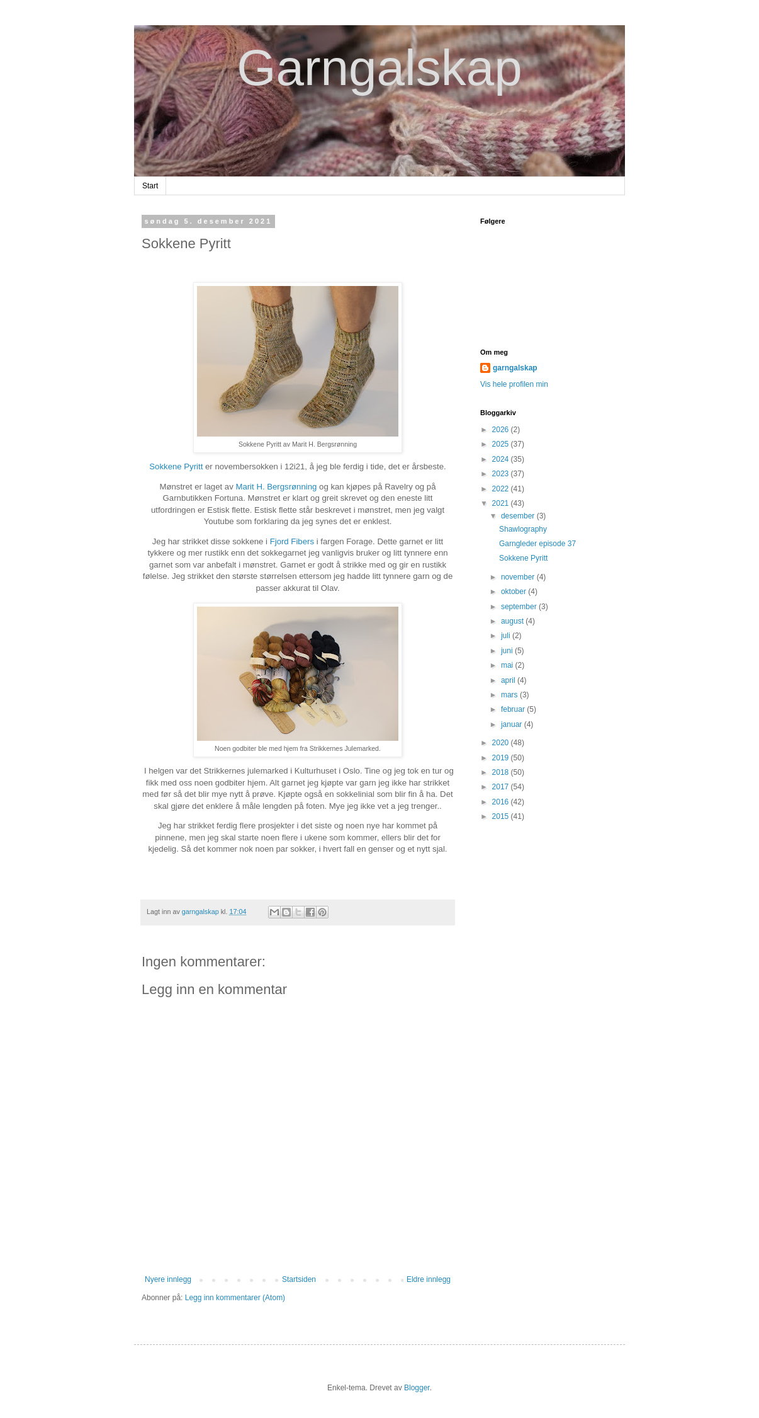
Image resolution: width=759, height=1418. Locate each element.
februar (514, 709)
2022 (501, 488)
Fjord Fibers (292, 541)
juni (508, 650)
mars (510, 694)
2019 (501, 757)
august (513, 621)
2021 (501, 503)
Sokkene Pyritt (176, 466)
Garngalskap (379, 68)
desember (519, 516)
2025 (501, 444)
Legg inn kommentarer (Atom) (235, 1297)
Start (150, 185)
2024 (501, 459)
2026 (501, 429)
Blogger (417, 1387)
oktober (514, 591)
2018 (501, 772)
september (520, 606)
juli (506, 635)
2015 (501, 816)
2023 (501, 473)
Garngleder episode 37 (537, 543)
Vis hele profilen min (514, 384)
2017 (501, 786)
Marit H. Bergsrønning (276, 486)
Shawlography (523, 529)
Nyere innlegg (168, 1279)
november (519, 577)
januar (512, 724)
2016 (501, 802)
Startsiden (299, 1279)
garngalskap (515, 367)
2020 (501, 742)
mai (508, 665)
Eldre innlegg (429, 1279)
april (509, 680)
